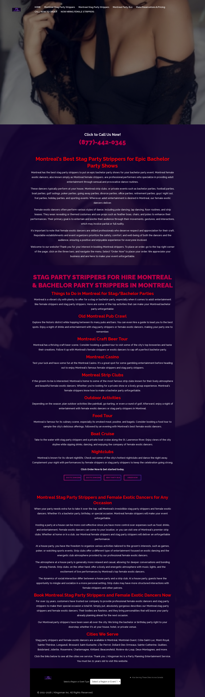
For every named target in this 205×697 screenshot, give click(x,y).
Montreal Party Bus (122, 7)
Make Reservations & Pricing (150, 7)
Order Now (132, 478)
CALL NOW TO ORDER (46, 11)
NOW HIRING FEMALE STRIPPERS (77, 11)
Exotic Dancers (73, 478)
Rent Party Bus (113, 478)
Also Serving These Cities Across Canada (147, 677)
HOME (38, 7)
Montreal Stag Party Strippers (59, 7)
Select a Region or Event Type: (77, 682)
